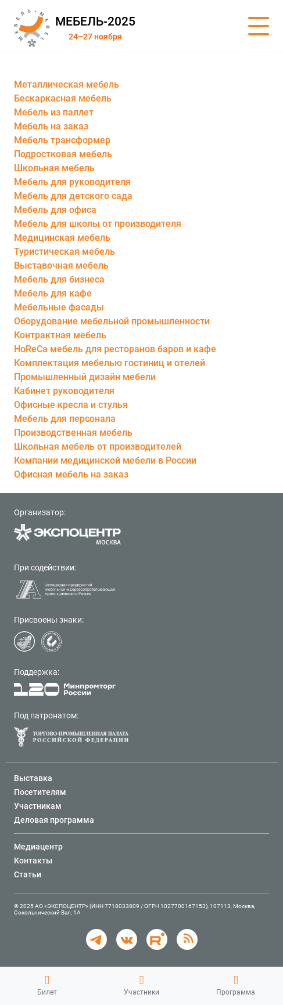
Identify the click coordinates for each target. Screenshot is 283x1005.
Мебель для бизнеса (59, 279)
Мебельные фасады (59, 307)
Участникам (38, 806)
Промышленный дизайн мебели (85, 376)
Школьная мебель (54, 167)
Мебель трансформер (62, 140)
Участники (141, 985)
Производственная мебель (73, 432)
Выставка (33, 778)
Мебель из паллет (54, 112)
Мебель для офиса (55, 209)
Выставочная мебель (61, 265)
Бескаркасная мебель (63, 98)
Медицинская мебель (62, 237)
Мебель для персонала (65, 418)
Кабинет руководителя (64, 390)
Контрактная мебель (60, 335)
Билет (47, 985)
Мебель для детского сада (73, 195)
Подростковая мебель (63, 154)
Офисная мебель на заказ (71, 474)
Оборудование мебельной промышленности (112, 321)
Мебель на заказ (51, 126)
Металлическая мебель (66, 84)
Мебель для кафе (53, 293)
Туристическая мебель (64, 251)
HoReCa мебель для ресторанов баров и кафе (115, 349)
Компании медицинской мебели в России (105, 460)
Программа (235, 985)
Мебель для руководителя (72, 181)
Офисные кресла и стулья (71, 404)
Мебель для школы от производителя (97, 223)
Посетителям (40, 792)
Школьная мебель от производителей (97, 446)
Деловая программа (54, 820)
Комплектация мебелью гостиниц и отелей (109, 362)
